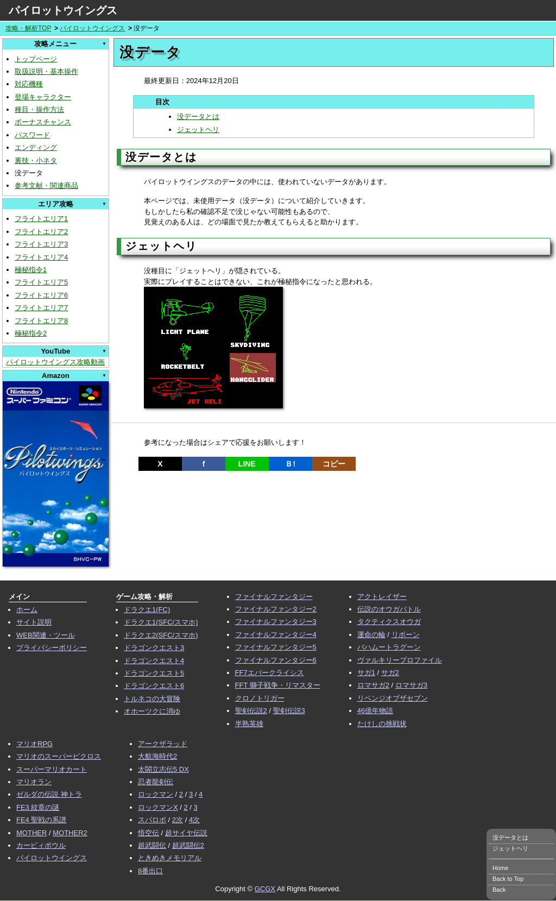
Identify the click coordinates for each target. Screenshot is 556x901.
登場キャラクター (43, 97)
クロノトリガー (260, 698)
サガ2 (390, 673)
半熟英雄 (249, 724)
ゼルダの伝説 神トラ (49, 794)
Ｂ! (290, 463)
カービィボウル (41, 845)
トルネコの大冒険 (152, 699)
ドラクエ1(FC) (147, 610)
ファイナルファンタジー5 (276, 647)
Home (500, 868)
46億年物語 (375, 711)
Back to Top (507, 878)
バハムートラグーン (389, 647)
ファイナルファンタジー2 (276, 609)
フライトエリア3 (41, 244)
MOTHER (31, 833)
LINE (247, 463)
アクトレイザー (382, 597)
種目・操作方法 (39, 109)
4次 (194, 820)
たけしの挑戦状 (382, 724)
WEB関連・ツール (45, 635)
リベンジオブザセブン (392, 698)
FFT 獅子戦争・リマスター (277, 685)
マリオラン (34, 782)
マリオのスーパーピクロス (58, 756)
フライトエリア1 (41, 219)
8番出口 (150, 871)
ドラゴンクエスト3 (154, 648)
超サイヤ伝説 (186, 833)
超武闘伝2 (188, 845)
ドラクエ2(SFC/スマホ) (161, 635)
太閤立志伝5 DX (163, 769)
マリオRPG (34, 744)
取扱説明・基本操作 (46, 71)
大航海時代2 (157, 756)
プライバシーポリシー (51, 648)
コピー (334, 463)
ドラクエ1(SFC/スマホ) (161, 622)
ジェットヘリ (198, 129)
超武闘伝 (152, 845)
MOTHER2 (70, 833)
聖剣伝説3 (289, 711)
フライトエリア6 (41, 295)
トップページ (36, 59)
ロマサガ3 (411, 685)
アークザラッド (162, 744)
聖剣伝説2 (251, 711)
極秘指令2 (31, 333)
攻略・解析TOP (28, 28)
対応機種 (29, 84)
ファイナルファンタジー (274, 597)
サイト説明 (34, 622)
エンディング (36, 147)
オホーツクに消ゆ (152, 711)
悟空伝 (148, 833)
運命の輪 (371, 635)
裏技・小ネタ (36, 160)
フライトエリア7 (41, 308)
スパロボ (152, 820)
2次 (177, 820)
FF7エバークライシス (269, 673)
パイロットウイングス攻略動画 (55, 362)
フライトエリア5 (41, 282)
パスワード (32, 135)
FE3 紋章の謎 (37, 807)
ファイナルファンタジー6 (276, 660)
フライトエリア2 (41, 232)
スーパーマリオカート (51, 769)
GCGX (265, 889)
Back (499, 889)
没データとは (198, 116)
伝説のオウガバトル (389, 609)
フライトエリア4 (41, 257)
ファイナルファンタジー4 (276, 635)
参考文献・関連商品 (46, 185)
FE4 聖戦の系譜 (41, 820)
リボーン (405, 635)
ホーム (26, 610)
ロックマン (155, 794)
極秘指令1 (31, 270)
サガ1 (366, 673)
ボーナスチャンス (43, 122)
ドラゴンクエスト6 (154, 686)
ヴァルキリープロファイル (399, 660)
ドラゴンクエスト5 (154, 673)
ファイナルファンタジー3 (276, 622)
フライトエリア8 (41, 321)
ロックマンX (158, 807)
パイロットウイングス (63, 10)
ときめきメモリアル (169, 858)
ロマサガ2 (373, 685)
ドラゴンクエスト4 (154, 661)
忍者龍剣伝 (155, 782)
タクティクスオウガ (389, 622)
